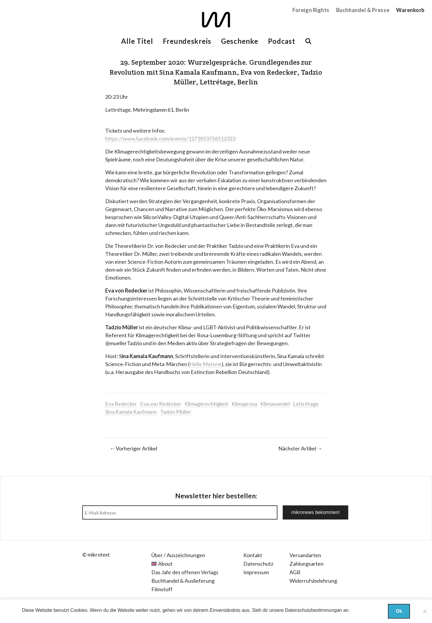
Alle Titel (137, 41)
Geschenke (239, 41)
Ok (399, 611)
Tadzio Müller (175, 411)
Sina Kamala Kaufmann (131, 411)
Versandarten (305, 555)
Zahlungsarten (306, 563)
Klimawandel (275, 403)
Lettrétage (306, 403)
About (165, 563)
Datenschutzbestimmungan (313, 610)
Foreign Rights (310, 10)
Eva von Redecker (160, 403)
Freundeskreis (187, 41)
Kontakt (252, 555)
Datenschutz (258, 563)
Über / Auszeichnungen (178, 555)
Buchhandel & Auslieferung (183, 580)
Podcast (281, 41)
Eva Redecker (121, 403)
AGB (294, 572)
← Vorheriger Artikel (133, 448)
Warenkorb (410, 10)
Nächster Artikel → (300, 448)
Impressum (256, 572)
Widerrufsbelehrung (313, 580)
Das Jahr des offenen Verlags (184, 572)
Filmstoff (162, 589)
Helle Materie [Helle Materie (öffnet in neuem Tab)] (206, 364)
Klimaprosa (244, 403)
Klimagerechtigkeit (206, 403)
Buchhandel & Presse (362, 10)
